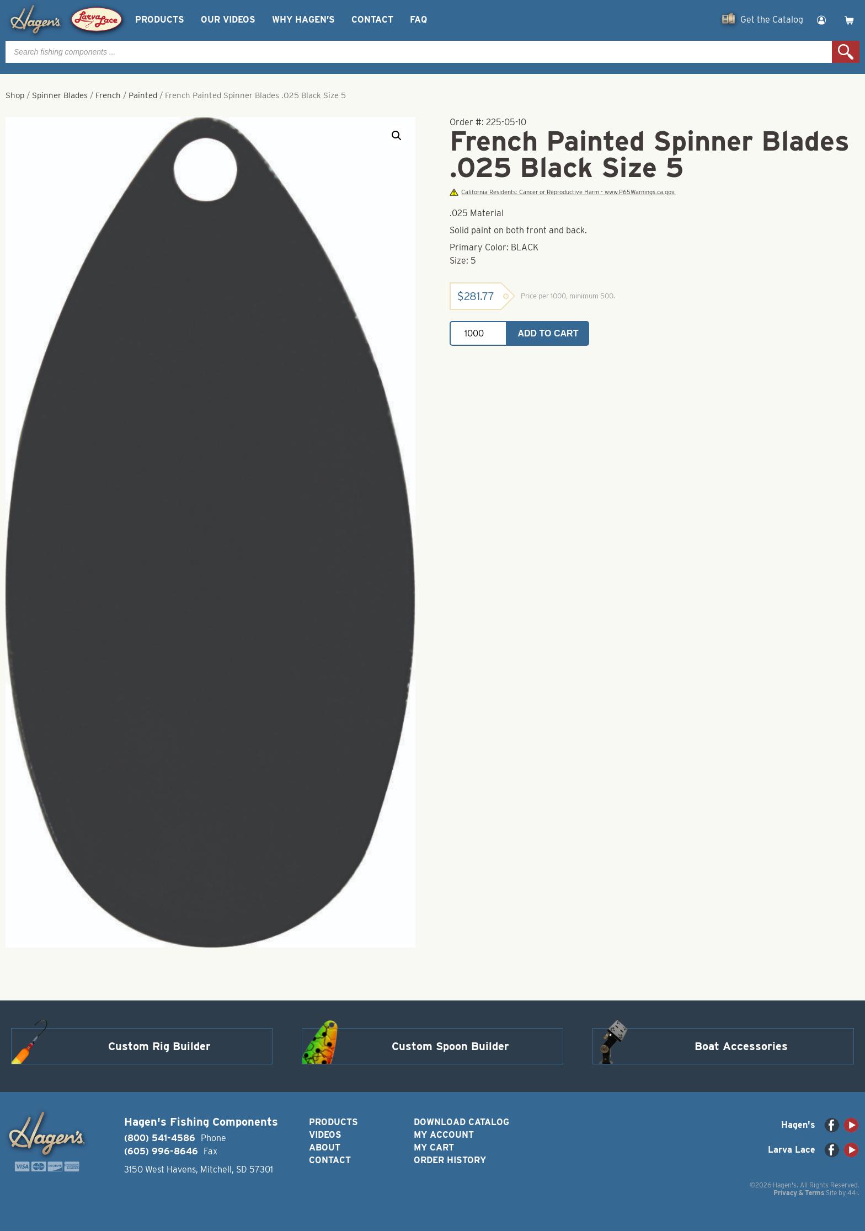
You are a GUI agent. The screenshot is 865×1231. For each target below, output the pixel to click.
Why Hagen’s (303, 19)
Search (845, 52)
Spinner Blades (60, 95)
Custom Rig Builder (159, 1046)
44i (852, 1193)
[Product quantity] (478, 333)
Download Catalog (461, 1122)
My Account (444, 1135)
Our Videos (228, 19)
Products (159, 19)
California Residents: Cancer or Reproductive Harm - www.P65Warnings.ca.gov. (563, 192)
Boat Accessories (741, 1046)
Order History (450, 1160)
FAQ (418, 19)
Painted (143, 95)
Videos (325, 1135)
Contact (372, 19)
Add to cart (548, 333)
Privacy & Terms (798, 1193)
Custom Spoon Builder (450, 1046)
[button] (397, 136)
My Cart (434, 1147)
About (324, 1147)
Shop (15, 95)
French (108, 95)
